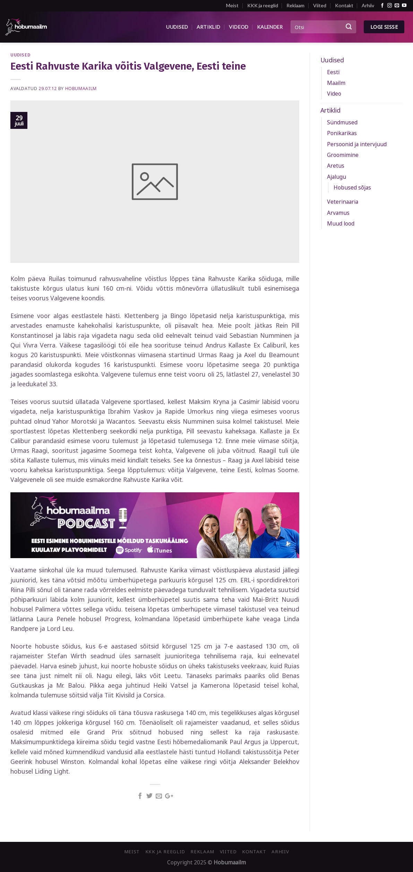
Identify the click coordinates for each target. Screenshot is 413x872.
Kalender (270, 27)
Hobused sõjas (352, 187)
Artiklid (208, 27)
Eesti (333, 72)
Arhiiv (368, 5)
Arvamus (338, 213)
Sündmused (342, 122)
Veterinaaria (342, 201)
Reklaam (295, 5)
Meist (232, 5)
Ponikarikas (342, 133)
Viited (319, 5)
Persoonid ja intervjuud (357, 144)
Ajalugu (336, 176)
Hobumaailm (81, 88)
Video (334, 93)
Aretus (335, 165)
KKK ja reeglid (262, 5)
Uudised (177, 27)
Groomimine (343, 155)
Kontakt (344, 5)
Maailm (336, 83)
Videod (239, 27)
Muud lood (340, 223)
